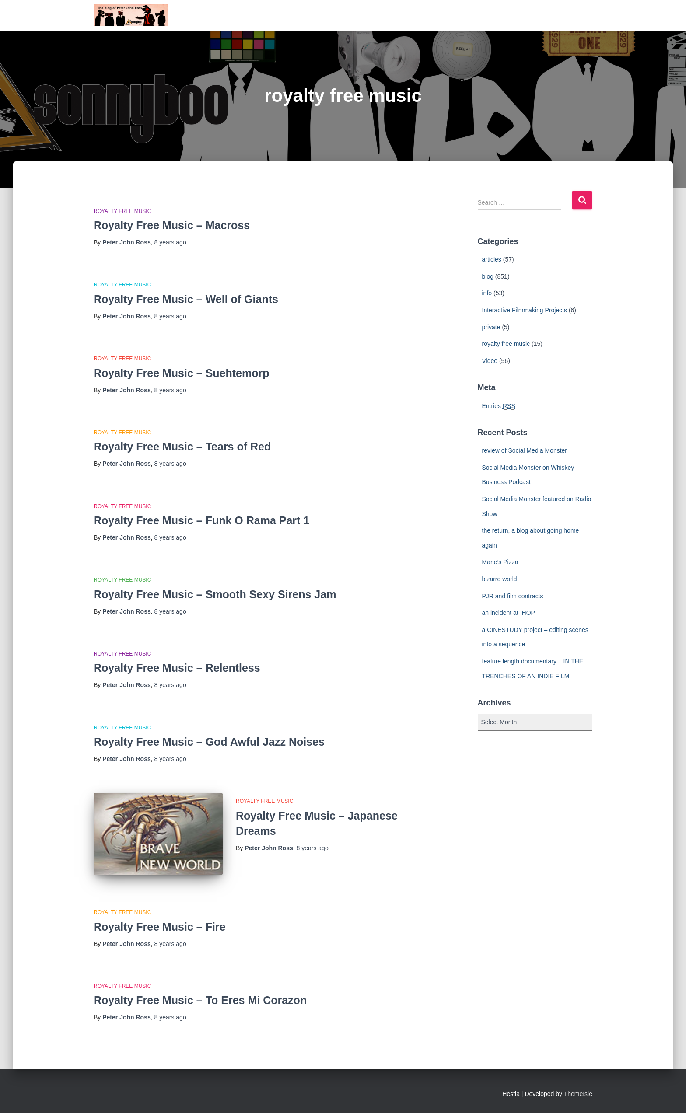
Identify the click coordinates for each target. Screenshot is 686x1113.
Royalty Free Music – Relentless (177, 668)
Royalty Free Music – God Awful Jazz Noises (209, 742)
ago (170, 242)
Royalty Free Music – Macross (172, 225)
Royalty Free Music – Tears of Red (182, 446)
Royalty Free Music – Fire (160, 927)
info (487, 293)
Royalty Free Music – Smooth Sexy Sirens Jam (215, 594)
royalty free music (122, 211)
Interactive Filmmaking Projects (524, 310)
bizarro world (499, 579)
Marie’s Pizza (500, 561)
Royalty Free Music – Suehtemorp (182, 373)
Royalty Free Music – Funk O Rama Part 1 (201, 520)
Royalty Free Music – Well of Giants (186, 299)
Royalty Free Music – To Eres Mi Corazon (200, 1000)
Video (490, 360)
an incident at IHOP (508, 612)
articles (491, 259)
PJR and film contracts (512, 596)
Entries (498, 406)
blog (488, 276)
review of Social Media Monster (524, 450)
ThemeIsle (578, 1093)
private (491, 327)
